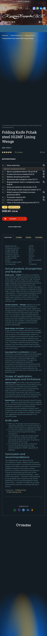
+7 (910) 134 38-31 (8, 22)
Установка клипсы (16, 197)
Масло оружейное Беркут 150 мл (22, 171)
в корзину (12, 219)
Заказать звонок (23, 1)
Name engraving (13, 165)
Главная (5, 35)
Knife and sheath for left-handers (22, 187)
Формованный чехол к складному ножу (23, 183)
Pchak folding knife (14, 492)
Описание (8, 237)
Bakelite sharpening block (18, 177)
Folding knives (29, 35)
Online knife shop (16, 35)
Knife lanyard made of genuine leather (24, 190)
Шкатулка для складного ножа (22, 179)
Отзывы (19, 237)
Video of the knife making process (23, 202)
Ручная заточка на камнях (20, 174)
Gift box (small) (15, 200)
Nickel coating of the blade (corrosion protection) (21, 193)
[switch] (4, 165)
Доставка (38, 237)
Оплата (28, 237)
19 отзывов (19, 152)
